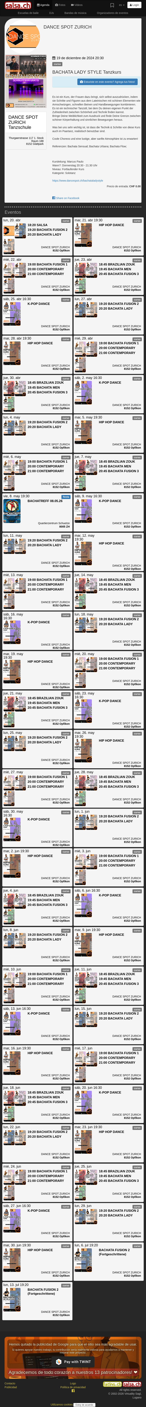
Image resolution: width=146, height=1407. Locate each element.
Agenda (43, 4)
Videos (77, 4)
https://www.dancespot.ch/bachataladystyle (77, 180)
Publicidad (11, 1387)
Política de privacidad (73, 1387)
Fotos (60, 4)
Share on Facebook (65, 198)
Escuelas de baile (28, 12)
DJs (51, 12)
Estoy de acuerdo (84, 1405)
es (122, 4)
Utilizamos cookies (62, 1404)
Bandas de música (75, 12)
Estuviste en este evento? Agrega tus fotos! (107, 81)
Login (134, 4)
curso (57, 64)
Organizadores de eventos (112, 12)
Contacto (10, 1383)
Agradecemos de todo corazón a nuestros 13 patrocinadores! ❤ (73, 1372)
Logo (73, 1383)
